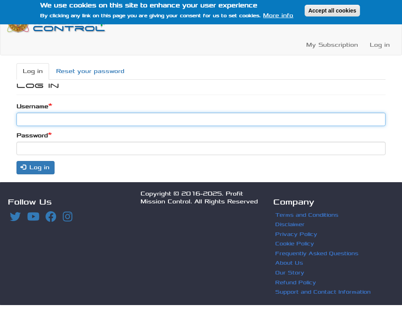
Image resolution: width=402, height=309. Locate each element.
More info (278, 14)
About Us (289, 263)
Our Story (289, 273)
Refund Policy (295, 282)
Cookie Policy (294, 244)
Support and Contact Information (323, 292)
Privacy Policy (296, 234)
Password (32, 136)
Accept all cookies (332, 9)
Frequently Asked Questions (316, 253)
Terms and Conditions (306, 215)
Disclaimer (290, 224)
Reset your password (90, 71)
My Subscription (332, 45)
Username (32, 107)
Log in (380, 45)
